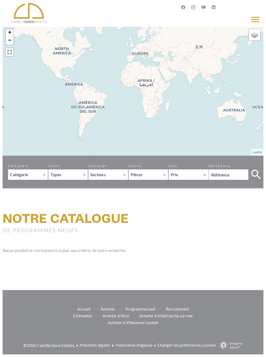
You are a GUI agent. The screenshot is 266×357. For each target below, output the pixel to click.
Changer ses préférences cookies (186, 344)
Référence (220, 166)
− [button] (9, 41)
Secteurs (97, 166)
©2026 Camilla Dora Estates (49, 345)
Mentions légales (95, 344)
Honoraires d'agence (133, 344)
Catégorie (18, 166)
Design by (230, 345)
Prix (173, 166)
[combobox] (28, 174)
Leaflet (257, 152)
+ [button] (9, 33)
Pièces (135, 166)
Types (54, 166)
